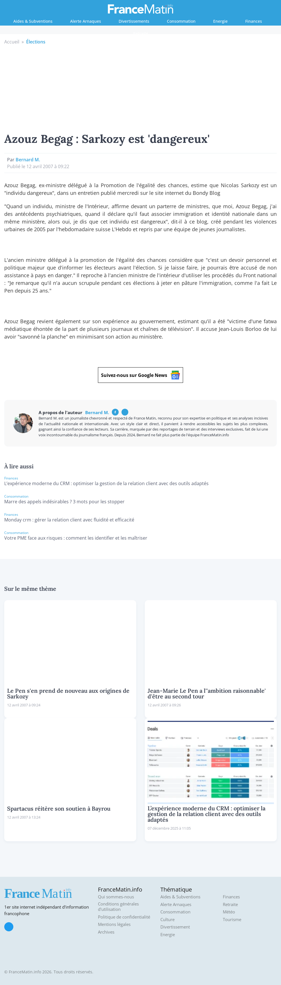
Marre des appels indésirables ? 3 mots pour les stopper (64, 501)
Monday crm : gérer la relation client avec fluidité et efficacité (69, 520)
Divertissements (134, 21)
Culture (167, 919)
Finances (253, 21)
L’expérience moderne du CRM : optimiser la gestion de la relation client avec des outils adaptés (106, 483)
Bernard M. (28, 159)
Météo (229, 912)
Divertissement (175, 927)
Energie (220, 21)
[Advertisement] (141, 88)
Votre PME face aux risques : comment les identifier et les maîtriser (75, 538)
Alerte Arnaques (85, 21)
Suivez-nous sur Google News (140, 375)
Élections (35, 42)
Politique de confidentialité (124, 917)
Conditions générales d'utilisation (118, 906)
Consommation (181, 21)
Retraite (140, 33)
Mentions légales (114, 924)
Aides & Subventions (33, 21)
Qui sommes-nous (116, 897)
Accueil (11, 42)
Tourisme (232, 919)
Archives (106, 932)
